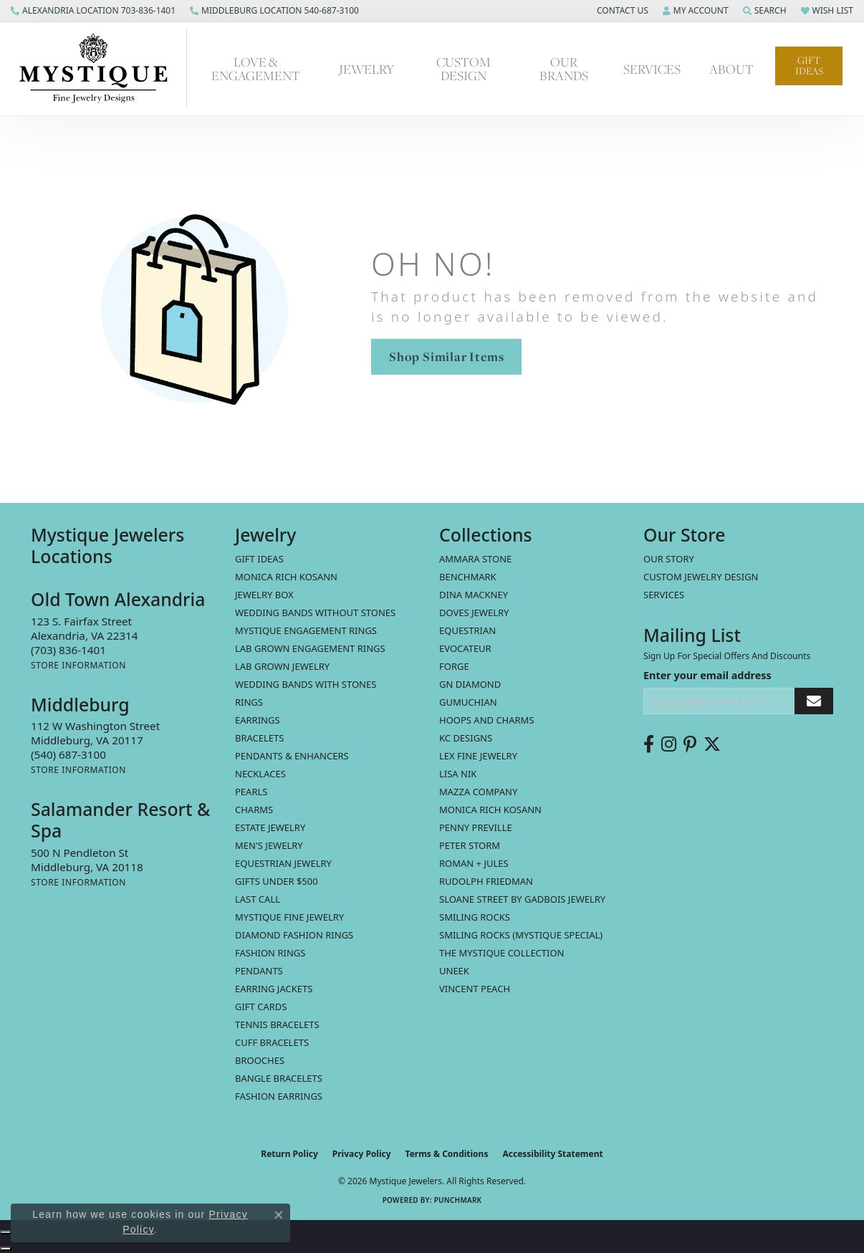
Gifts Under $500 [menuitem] (276, 881)
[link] (93, 11)
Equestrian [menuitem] (467, 630)
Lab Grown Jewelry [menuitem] (282, 666)
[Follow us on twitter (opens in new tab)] (712, 744)
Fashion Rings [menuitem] (270, 952)
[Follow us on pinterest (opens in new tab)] (689, 744)
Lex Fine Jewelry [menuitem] (478, 755)
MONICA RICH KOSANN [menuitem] (286, 576)
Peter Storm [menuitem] (469, 845)
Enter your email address (707, 675)
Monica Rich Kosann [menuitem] (490, 809)
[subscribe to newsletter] (814, 701)
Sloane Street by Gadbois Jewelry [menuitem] (522, 899)
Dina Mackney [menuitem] (473, 594)
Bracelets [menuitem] (259, 737)
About (731, 68)
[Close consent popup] (278, 1215)
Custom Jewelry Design (701, 576)
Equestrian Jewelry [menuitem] (283, 863)
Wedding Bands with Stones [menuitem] (305, 684)
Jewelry (366, 68)
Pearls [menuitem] (251, 791)
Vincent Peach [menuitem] (474, 988)
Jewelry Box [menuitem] (264, 594)
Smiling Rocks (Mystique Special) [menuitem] (521, 934)
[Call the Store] (68, 650)
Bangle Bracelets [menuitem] (278, 1078)
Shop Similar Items (446, 356)
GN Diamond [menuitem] (470, 684)
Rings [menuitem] (249, 702)
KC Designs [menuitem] (465, 737)
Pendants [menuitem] (259, 970)
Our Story (668, 558)
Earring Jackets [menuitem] (273, 988)
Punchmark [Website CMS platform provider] (458, 1200)
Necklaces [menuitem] (260, 773)
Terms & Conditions (447, 1154)
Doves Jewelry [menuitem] (474, 612)
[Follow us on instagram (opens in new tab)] (668, 744)
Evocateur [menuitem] (465, 648)
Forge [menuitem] (454, 666)
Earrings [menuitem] (257, 720)
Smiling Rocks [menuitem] (474, 917)
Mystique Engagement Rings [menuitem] (306, 630)
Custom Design (463, 68)
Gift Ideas (809, 65)
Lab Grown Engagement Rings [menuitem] (310, 648)
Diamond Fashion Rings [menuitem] (294, 934)
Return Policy (289, 1154)
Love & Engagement (255, 68)
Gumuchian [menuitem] (468, 702)
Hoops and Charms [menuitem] (486, 720)
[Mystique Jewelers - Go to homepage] (100, 68)
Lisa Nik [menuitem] (457, 773)
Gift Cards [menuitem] (261, 1006)
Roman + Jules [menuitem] (474, 863)
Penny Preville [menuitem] (475, 827)
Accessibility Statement (552, 1154)
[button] (621, 11)
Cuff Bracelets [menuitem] (272, 1042)
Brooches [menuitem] (259, 1060)
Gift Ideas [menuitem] (259, 558)
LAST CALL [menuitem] (257, 899)
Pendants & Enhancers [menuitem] (292, 755)
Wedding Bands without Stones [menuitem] (315, 612)
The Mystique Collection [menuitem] (502, 952)
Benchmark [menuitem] (467, 576)
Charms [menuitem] (254, 809)
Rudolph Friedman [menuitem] (486, 881)
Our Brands (563, 68)
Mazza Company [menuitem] (478, 791)
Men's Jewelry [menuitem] (269, 845)
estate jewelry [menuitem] (270, 827)
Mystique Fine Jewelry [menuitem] (289, 917)
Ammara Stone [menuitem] (475, 558)
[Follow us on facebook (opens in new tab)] (648, 744)
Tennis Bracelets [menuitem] (277, 1024)
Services (652, 68)
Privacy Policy (361, 1154)
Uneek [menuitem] (454, 970)
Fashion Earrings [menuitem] (278, 1096)
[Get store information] (78, 665)
